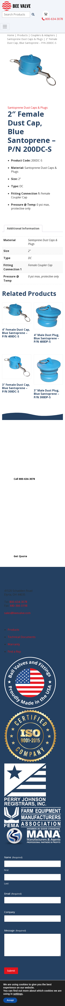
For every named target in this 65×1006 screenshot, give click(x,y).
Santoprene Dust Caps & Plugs (25, 39)
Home (10, 35)
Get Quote (20, 556)
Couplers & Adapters (43, 35)
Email (13, 893)
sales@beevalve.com (17, 613)
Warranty (14, 644)
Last (6, 883)
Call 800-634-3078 (24, 478)
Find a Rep (14, 651)
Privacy (32, 992)
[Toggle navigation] (5, 26)
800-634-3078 (52, 19)
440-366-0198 (18, 606)
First (6, 870)
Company (9, 912)
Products (22, 35)
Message (15, 930)
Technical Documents (22, 637)
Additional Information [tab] (23, 228)
